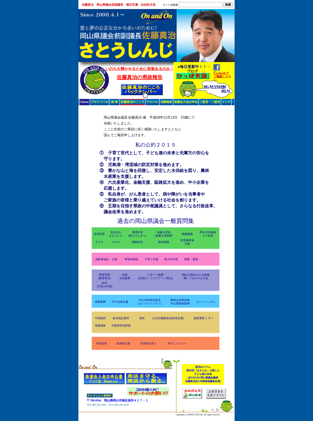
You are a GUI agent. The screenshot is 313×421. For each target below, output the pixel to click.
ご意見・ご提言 (209, 102)
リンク (226, 102)
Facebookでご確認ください (222, 76)
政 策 (114, 102)
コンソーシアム (205, 301)
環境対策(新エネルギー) (137, 234)
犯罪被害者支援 (187, 242)
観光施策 (163, 242)
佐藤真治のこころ (132, 102)
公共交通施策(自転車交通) (168, 318)
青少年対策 (171, 259)
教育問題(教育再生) (104, 276)
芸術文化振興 (124, 276)
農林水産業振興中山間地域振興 (180, 301)
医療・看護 (191, 259)
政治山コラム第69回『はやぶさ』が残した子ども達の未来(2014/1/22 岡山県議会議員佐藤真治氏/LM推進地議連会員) (203, 374)
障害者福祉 (131, 259)
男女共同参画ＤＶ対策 (208, 234)
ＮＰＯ (99, 242)
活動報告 (166, 102)
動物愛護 (187, 234)
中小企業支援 (120, 301)
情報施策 (100, 325)
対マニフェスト (177, 343)
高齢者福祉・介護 (106, 259)
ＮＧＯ (116, 242)
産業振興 (100, 301)
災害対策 (99, 234)
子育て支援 (151, 259)
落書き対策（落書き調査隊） (164, 234)
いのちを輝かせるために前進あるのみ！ (139, 69)
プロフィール (99, 102)
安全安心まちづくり (116, 234)
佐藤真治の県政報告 (140, 77)
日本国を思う (148, 343)
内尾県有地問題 (121, 325)
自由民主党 (123, 343)
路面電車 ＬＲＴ (204, 318)
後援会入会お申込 (186, 102)
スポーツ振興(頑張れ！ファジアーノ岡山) (155, 276)
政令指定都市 (121, 318)
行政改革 (101, 343)
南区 (142, 318)
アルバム (152, 102)
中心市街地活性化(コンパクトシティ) (150, 301)
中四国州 (100, 318)
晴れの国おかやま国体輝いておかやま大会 (196, 276)
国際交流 (137, 242)
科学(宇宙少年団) (104, 284)
